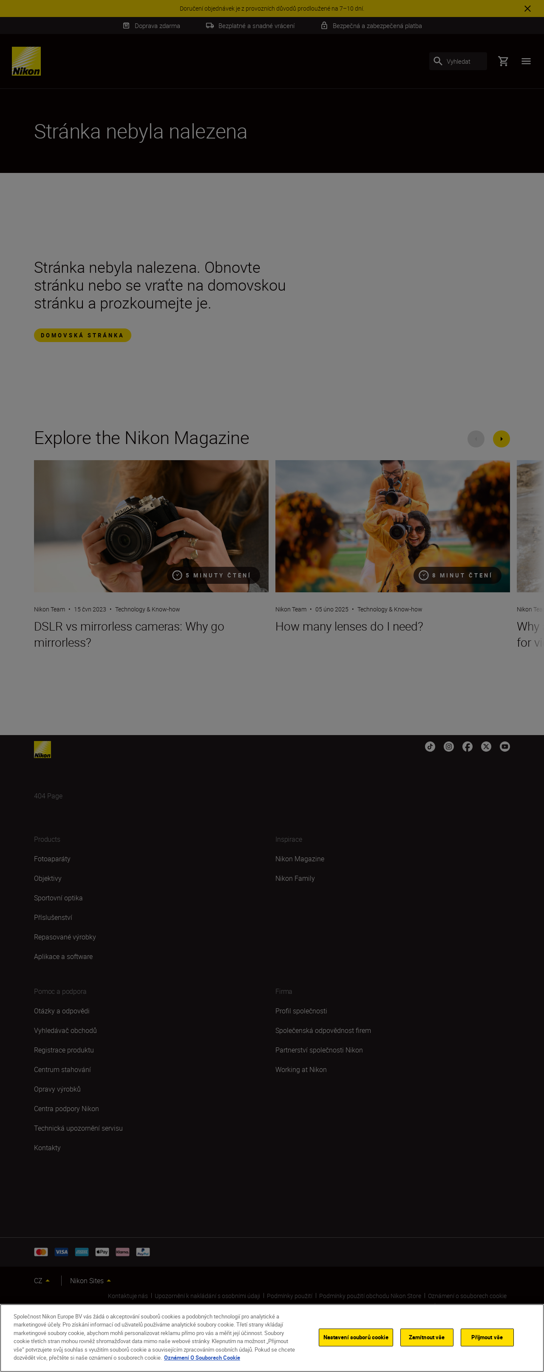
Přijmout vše (487, 1337)
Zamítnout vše (427, 1337)
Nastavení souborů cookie (355, 1337)
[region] (272, 1338)
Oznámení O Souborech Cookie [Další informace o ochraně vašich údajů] (202, 1357)
